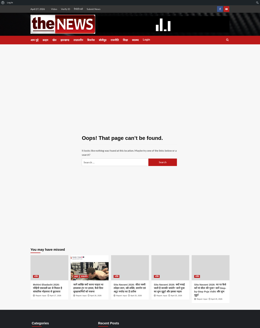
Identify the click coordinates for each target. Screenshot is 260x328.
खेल (54, 40)
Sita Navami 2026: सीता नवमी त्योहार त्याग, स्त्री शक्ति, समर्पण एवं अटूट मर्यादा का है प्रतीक (130, 288)
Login (146, 39)
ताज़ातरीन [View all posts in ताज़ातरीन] (84, 276)
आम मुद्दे (34, 40)
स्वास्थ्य (135, 40)
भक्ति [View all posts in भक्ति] (36, 276)
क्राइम (45, 40)
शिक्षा (125, 40)
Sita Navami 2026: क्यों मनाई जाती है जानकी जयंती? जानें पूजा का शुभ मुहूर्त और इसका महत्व (169, 288)
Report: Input (41, 296)
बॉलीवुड (102, 40)
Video (54, 9)
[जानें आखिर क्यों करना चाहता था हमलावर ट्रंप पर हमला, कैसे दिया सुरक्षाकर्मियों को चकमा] (90, 267)
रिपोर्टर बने (78, 9)
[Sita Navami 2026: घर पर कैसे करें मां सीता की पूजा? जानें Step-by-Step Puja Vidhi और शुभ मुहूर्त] (210, 267)
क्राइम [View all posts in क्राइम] (76, 276)
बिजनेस (91, 40)
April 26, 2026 (95, 296)
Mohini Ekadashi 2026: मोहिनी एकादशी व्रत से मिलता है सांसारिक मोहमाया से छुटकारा (47, 288)
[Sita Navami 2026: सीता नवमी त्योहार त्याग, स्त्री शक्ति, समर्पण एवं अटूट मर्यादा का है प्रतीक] (130, 267)
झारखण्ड (65, 40)
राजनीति (115, 40)
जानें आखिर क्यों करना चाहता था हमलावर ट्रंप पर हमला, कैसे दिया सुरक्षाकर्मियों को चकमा (88, 288)
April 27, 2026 (55, 296)
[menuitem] (3, 2)
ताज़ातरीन (78, 40)
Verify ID (65, 9)
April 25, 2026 (136, 296)
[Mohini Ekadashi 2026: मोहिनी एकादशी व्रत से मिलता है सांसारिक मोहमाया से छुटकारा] (49, 267)
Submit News (93, 9)
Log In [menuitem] (10, 2)
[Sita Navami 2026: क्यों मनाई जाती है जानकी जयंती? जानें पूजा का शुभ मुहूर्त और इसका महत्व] (170, 267)
